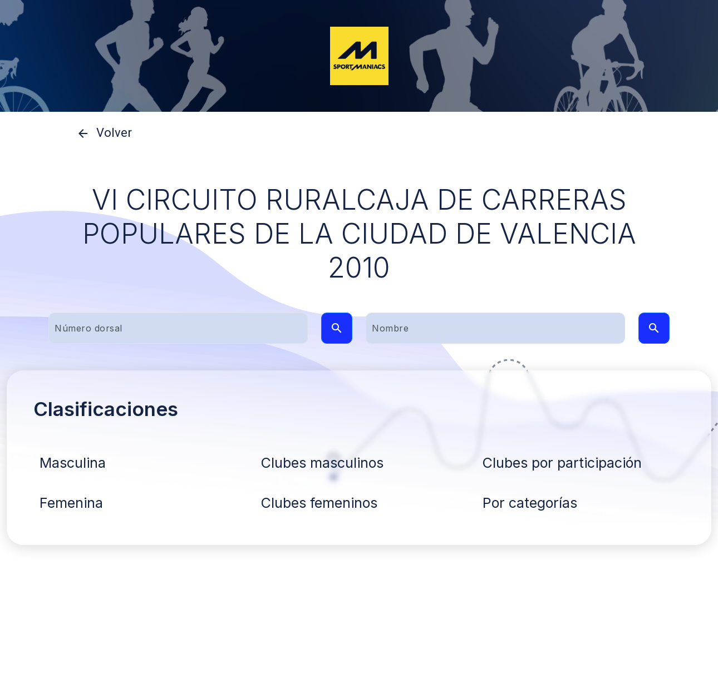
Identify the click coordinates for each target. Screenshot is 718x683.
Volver (101, 133)
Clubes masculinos (322, 462)
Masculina (73, 462)
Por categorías (530, 502)
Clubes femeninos (319, 502)
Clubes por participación (562, 462)
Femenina (71, 502)
